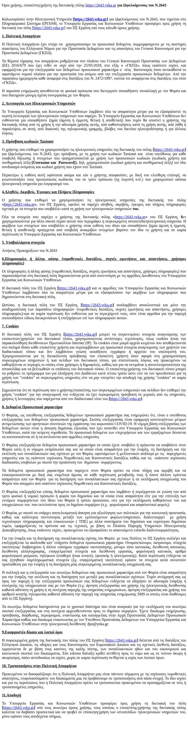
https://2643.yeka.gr (100, 5)
